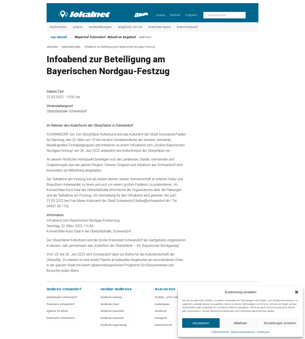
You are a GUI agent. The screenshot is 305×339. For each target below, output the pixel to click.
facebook (175, 15)
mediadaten (162, 304)
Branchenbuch (187, 27)
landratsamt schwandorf (62, 297)
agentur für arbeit (57, 310)
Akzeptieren (201, 323)
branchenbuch (163, 324)
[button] (296, 292)
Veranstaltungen (100, 27)
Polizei (77, 27)
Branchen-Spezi (159, 27)
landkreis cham (110, 304)
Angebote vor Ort (130, 27)
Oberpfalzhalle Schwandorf (67, 111)
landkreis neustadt (112, 317)
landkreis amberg (111, 297)
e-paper (160, 15)
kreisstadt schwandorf (61, 317)
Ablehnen (240, 323)
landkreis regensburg (114, 324)
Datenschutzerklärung (243, 331)
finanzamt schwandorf (61, 304)
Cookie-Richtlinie (220, 331)
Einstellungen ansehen (280, 323)
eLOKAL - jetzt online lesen (171, 297)
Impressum (263, 331)
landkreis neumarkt (112, 310)
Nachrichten (58, 27)
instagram (191, 15)
